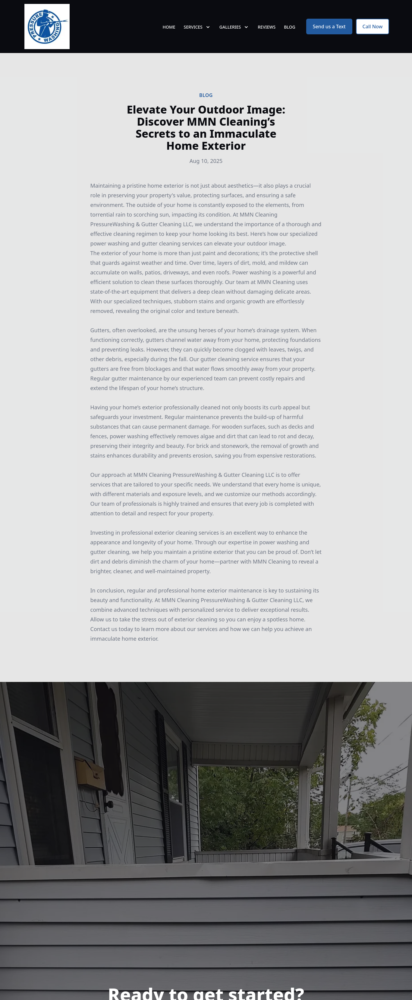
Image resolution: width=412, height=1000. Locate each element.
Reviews (266, 27)
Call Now (373, 26)
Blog (289, 27)
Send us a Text (329, 26)
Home (168, 27)
